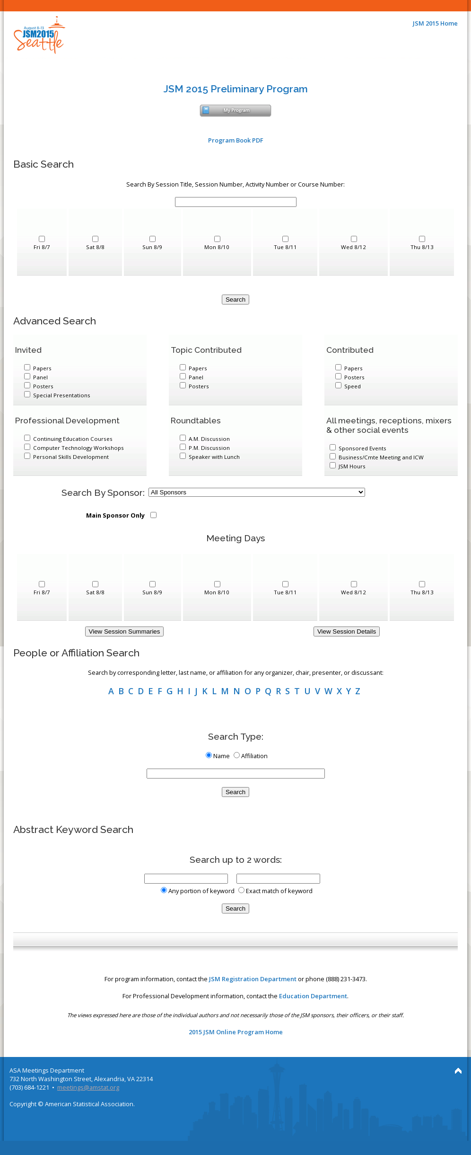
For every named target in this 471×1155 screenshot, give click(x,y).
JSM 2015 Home (435, 23)
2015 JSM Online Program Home (236, 1032)
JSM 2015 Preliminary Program (236, 89)
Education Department (313, 996)
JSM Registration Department (253, 979)
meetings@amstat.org (88, 1087)
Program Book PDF (235, 140)
